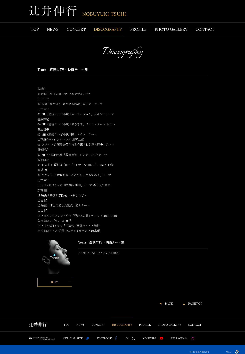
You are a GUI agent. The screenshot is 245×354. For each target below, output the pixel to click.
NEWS (53, 29)
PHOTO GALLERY (171, 29)
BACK (169, 303)
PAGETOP (195, 303)
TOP (35, 29)
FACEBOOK (104, 338)
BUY (55, 282)
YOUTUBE (149, 338)
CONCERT (76, 29)
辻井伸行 (38, 324)
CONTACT (205, 29)
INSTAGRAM (179, 338)
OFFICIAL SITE (73, 338)
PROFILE (138, 29)
